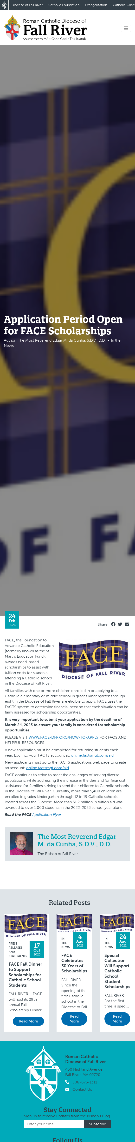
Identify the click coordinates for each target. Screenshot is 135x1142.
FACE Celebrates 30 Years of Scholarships (74, 963)
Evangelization (96, 5)
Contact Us (82, 1089)
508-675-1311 (84, 1082)
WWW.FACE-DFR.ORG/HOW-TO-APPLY (63, 737)
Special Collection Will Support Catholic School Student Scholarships (117, 971)
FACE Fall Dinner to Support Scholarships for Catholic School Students (25, 975)
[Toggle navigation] (126, 28)
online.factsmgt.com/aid (92, 755)
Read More (28, 1021)
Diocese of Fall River (27, 5)
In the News (65, 943)
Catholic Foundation (63, 5)
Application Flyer (46, 814)
